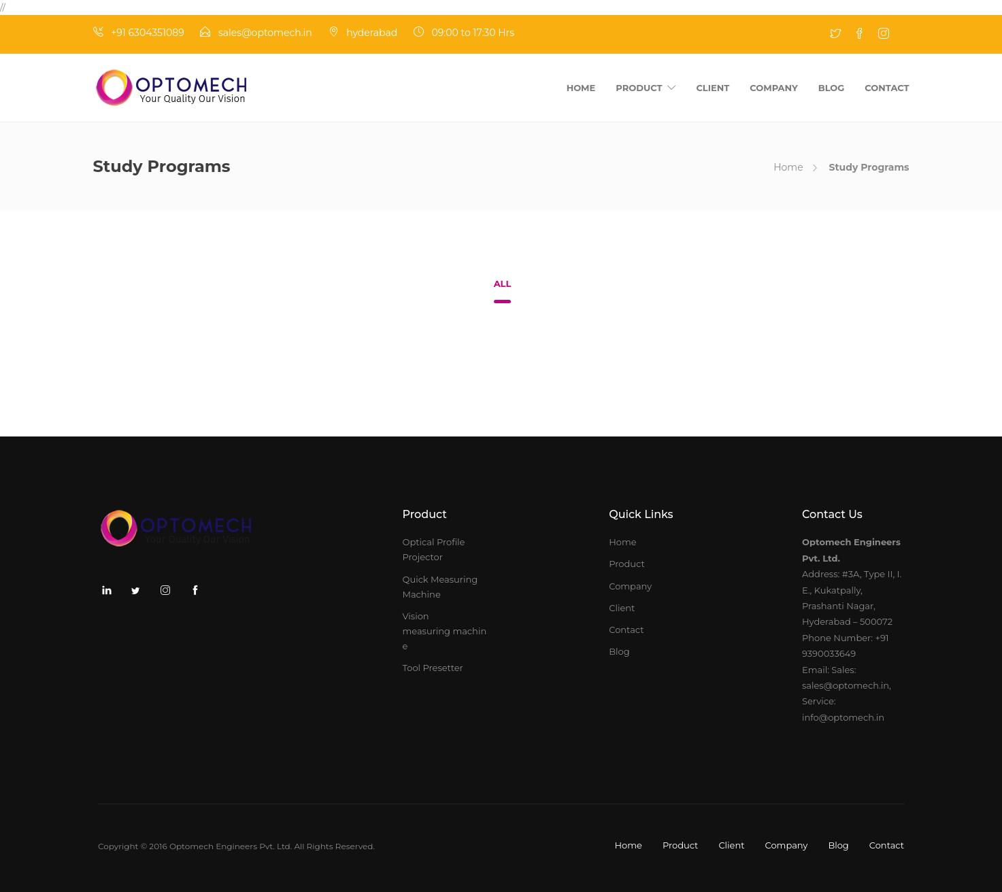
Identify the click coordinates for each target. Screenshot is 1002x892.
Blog (831, 87)
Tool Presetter (433, 667)
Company (773, 87)
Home (581, 87)
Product (639, 87)
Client (712, 87)
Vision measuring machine (445, 631)
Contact (887, 87)
